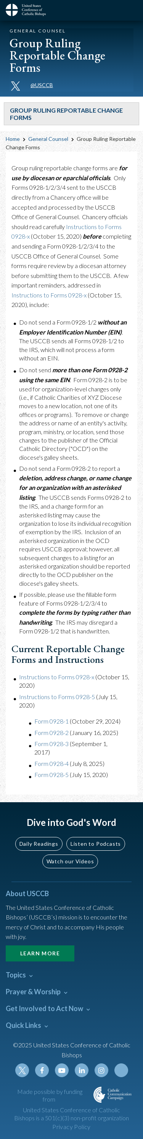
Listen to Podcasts (96, 843)
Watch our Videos (70, 861)
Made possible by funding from (49, 1095)
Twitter (22, 1070)
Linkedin (81, 1070)
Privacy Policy (71, 1126)
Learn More (40, 953)
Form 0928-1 (51, 721)
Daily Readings (38, 843)
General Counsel (48, 139)
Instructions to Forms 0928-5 (57, 696)
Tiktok (121, 1070)
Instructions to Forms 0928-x (49, 295)
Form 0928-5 (51, 774)
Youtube (62, 1070)
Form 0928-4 (51, 763)
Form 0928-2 (51, 732)
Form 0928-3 (51, 743)
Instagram (101, 1070)
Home (13, 139)
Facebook (42, 1070)
